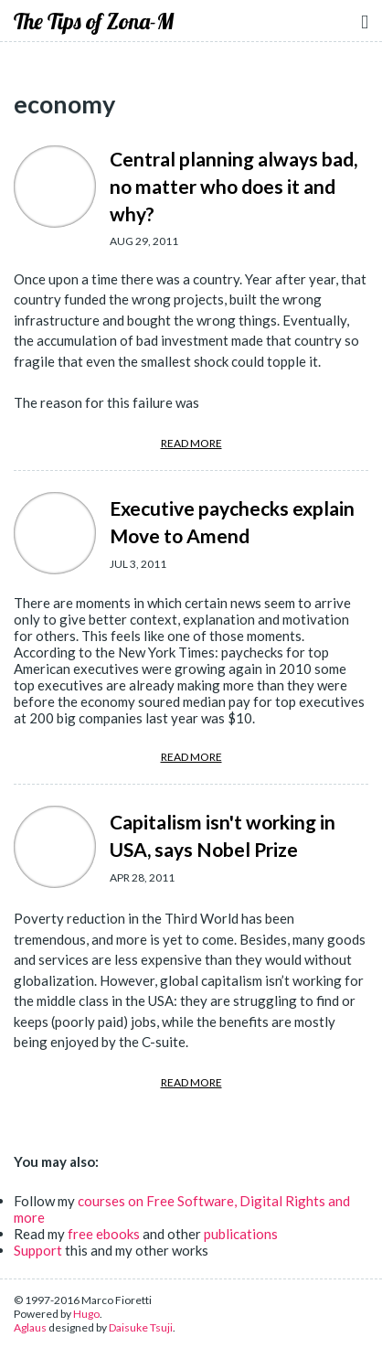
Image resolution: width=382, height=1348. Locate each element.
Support (38, 1250)
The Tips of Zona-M (94, 21)
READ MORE (191, 443)
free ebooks (104, 1233)
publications (241, 1233)
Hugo (86, 1314)
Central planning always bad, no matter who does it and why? (233, 186)
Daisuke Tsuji (141, 1327)
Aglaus (30, 1327)
